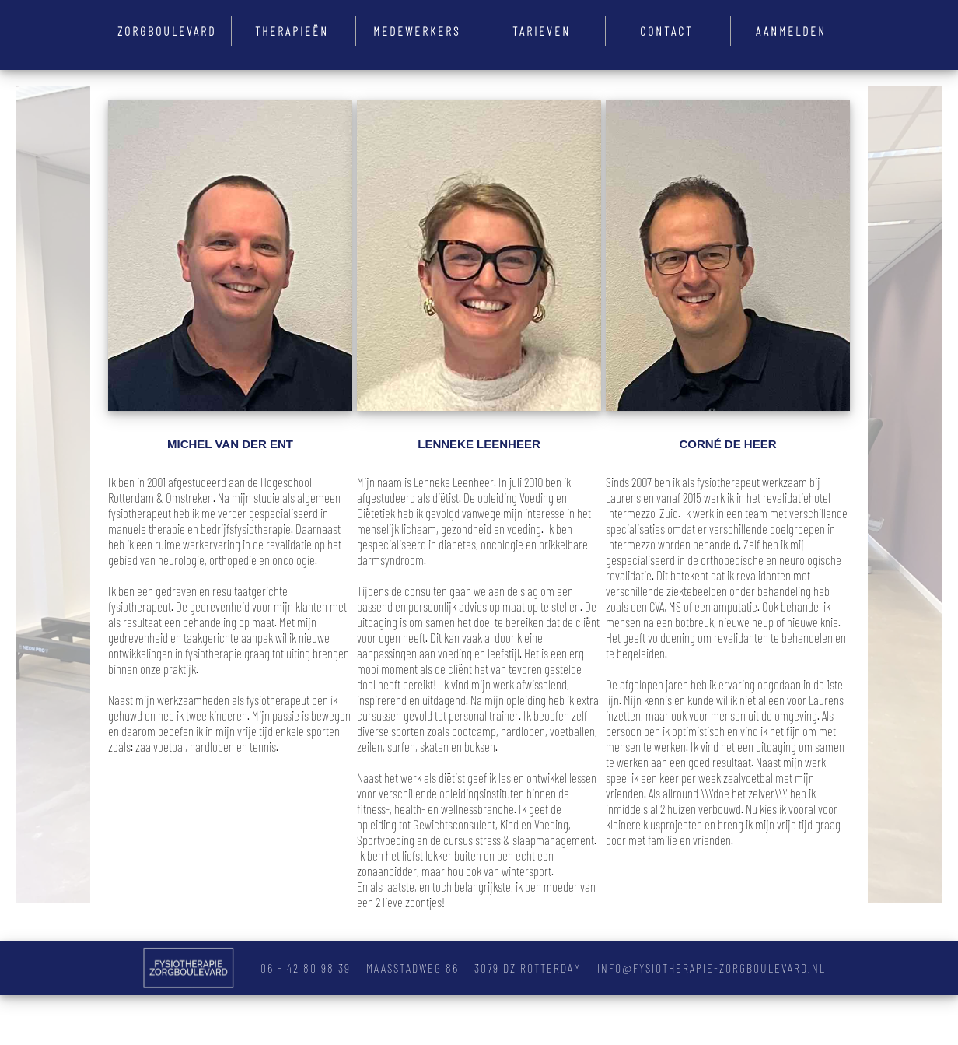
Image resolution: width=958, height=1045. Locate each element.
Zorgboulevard (166, 30)
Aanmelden (791, 30)
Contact (666, 30)
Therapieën (292, 30)
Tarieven (541, 30)
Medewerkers (416, 30)
